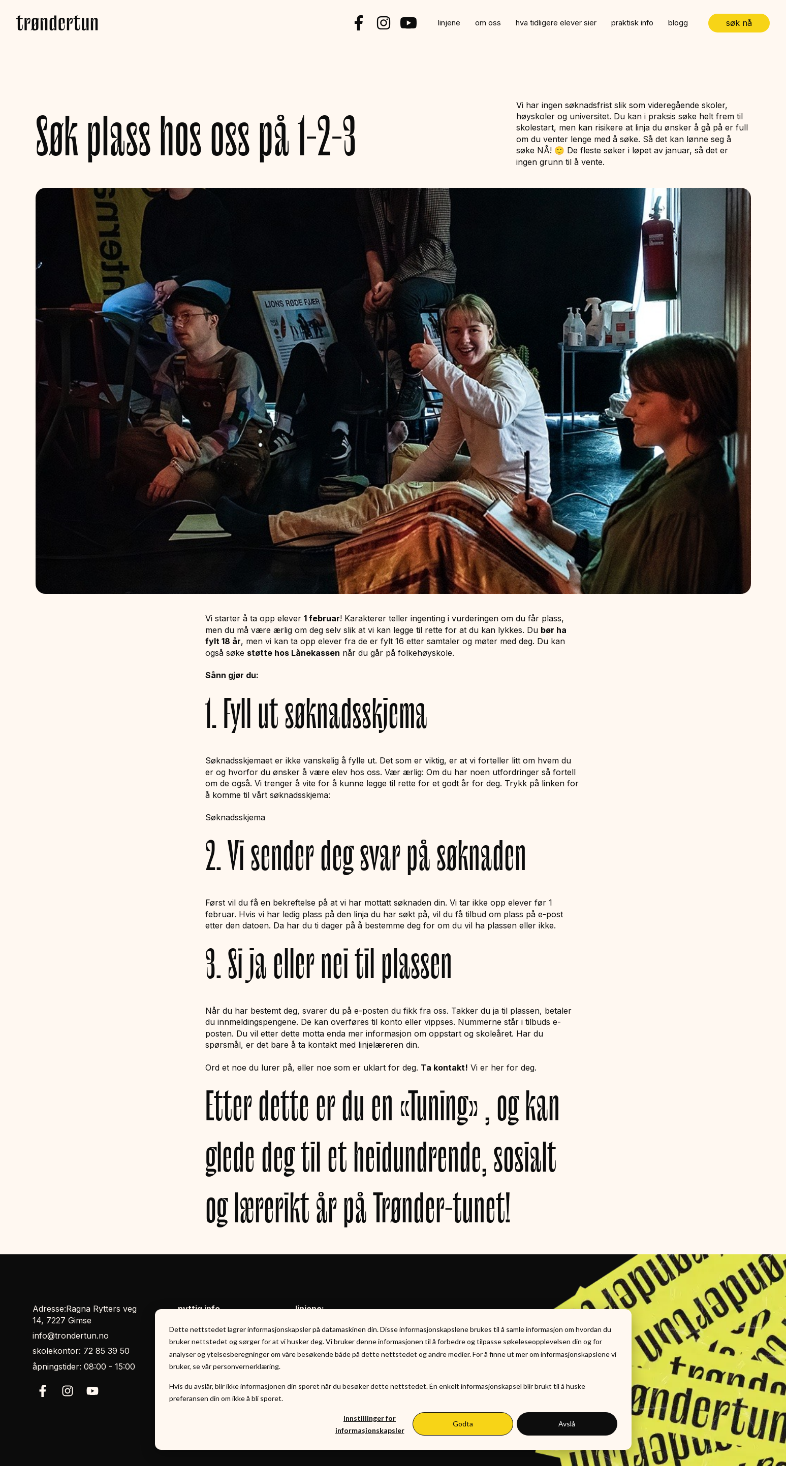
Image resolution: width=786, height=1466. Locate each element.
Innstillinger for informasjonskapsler (369, 1424)
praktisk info (632, 22)
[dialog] (393, 1379)
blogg (678, 22)
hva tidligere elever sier (556, 22)
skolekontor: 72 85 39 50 (81, 1351)
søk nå (739, 23)
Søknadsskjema (235, 817)
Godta (463, 1423)
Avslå (566, 1423)
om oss (488, 22)
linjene (449, 22)
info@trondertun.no (71, 1335)
